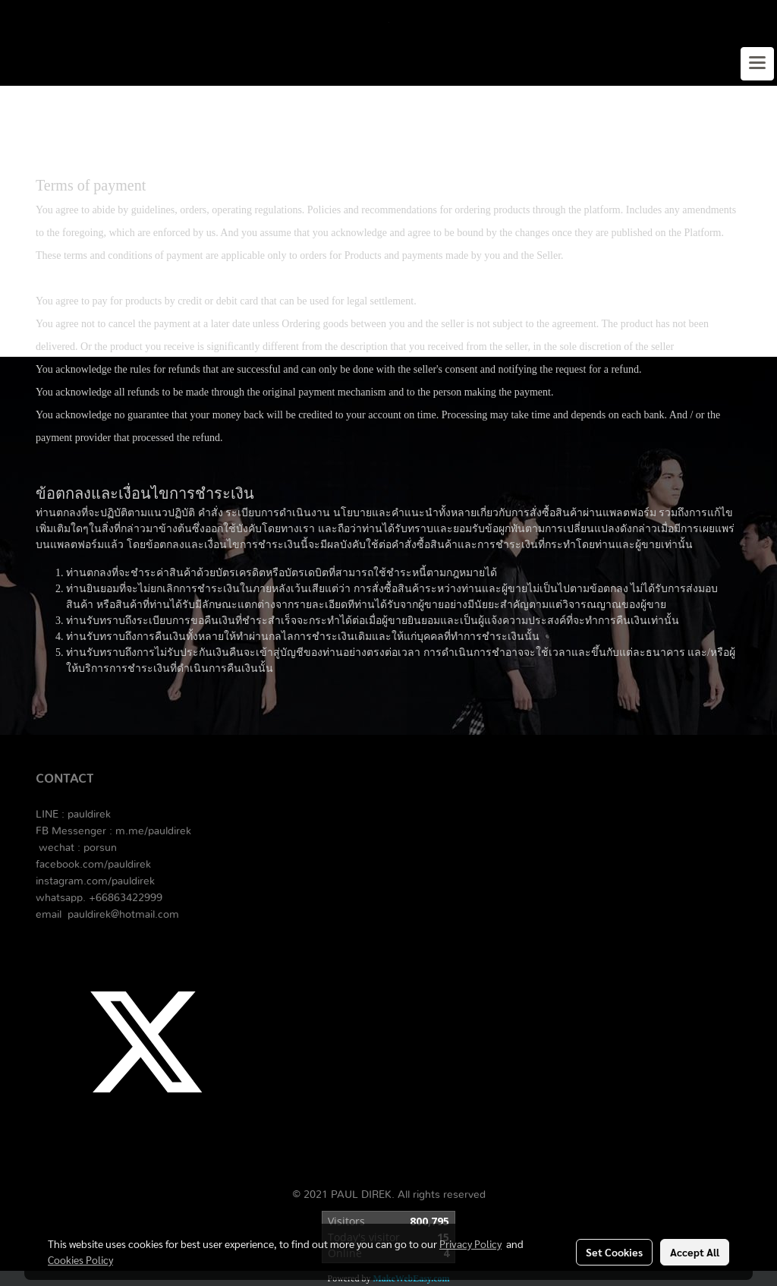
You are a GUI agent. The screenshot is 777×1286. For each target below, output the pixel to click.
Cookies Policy (80, 1259)
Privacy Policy (470, 1243)
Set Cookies (614, 1252)
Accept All (694, 1252)
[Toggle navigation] (757, 63)
